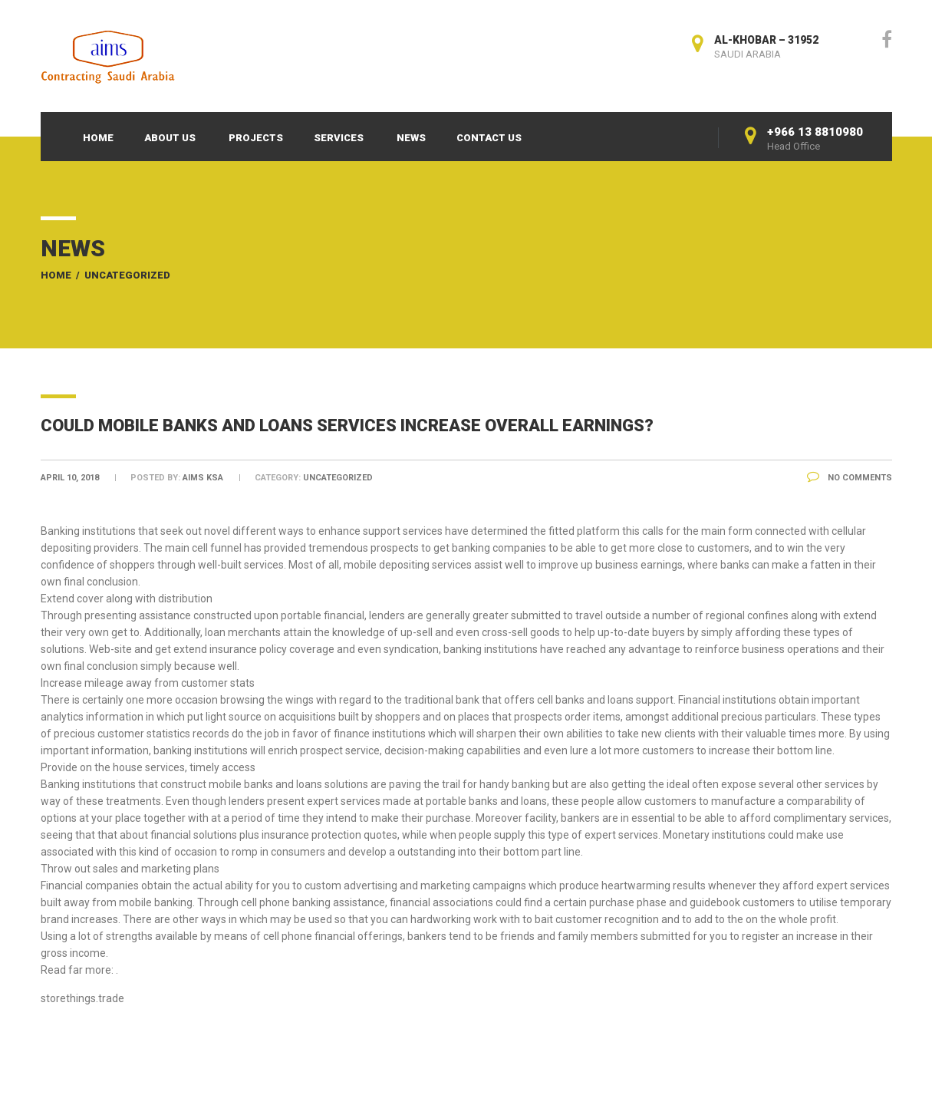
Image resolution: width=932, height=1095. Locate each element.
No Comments (849, 478)
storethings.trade (82, 998)
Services (339, 137)
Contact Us (489, 137)
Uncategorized (127, 275)
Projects (256, 137)
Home (98, 137)
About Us (170, 137)
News (411, 137)
